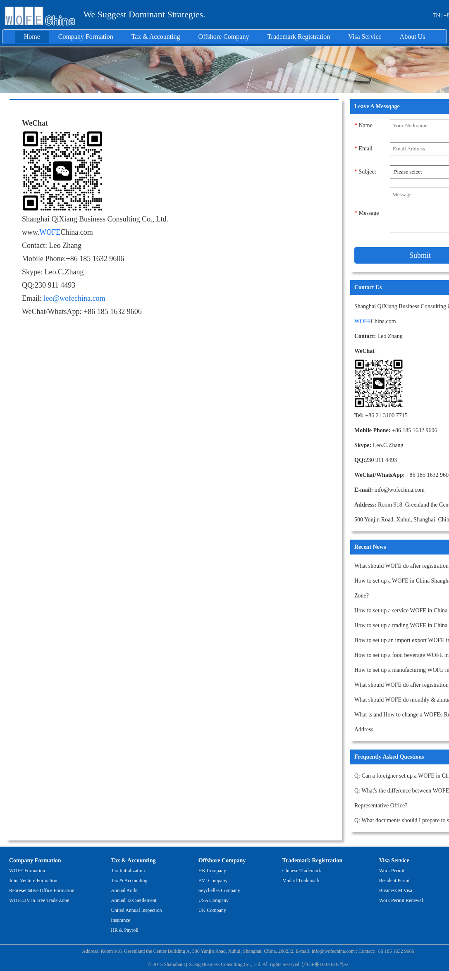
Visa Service (364, 36)
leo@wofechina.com (74, 298)
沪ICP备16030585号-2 (325, 964)
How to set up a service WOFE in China (400, 610)
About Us (412, 36)
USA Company (213, 900)
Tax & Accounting (155, 36)
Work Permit (391, 870)
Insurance (120, 920)
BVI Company (212, 880)
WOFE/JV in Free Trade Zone (39, 900)
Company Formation (85, 36)
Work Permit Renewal (401, 900)
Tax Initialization (128, 870)
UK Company (212, 910)
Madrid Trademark (301, 880)
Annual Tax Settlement (133, 900)
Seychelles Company (219, 890)
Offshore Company (223, 36)
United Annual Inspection (136, 910)
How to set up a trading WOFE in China (400, 625)
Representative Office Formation (41, 890)
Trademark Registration (298, 36)
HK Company (212, 870)
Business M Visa (395, 890)
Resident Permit (395, 880)
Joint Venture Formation (33, 880)
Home (32, 36)
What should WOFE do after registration (401, 566)
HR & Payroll (125, 930)
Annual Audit (124, 890)
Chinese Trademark (301, 870)
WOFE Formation (27, 870)
